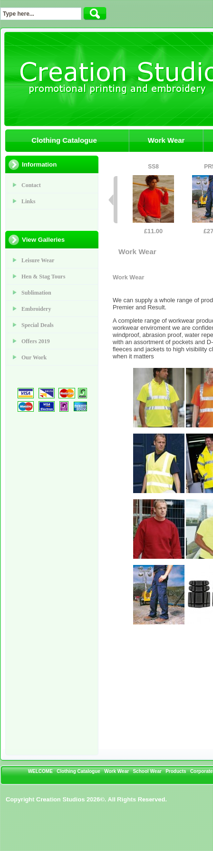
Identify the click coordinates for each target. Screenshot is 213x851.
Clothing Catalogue (64, 140)
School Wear (147, 771)
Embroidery (36, 309)
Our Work (34, 357)
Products (175, 771)
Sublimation (36, 292)
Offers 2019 (35, 341)
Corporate (201, 771)
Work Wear (166, 140)
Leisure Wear (37, 260)
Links (28, 201)
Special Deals (37, 325)
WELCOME (40, 771)
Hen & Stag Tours (43, 276)
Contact (31, 185)
